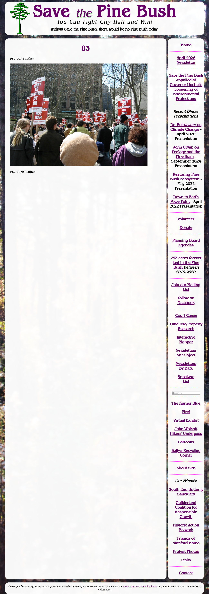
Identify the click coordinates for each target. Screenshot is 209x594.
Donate (186, 227)
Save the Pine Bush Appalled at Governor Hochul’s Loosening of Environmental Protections (186, 87)
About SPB (185, 468)
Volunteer (186, 219)
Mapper (186, 342)
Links (186, 560)
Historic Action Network (186, 527)
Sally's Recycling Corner (185, 453)
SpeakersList (186, 379)
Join (175, 284)
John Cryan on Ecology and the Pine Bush (186, 152)
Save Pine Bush (104, 11)
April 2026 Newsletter (186, 60)
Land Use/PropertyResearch (186, 326)
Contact (186, 573)
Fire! (186, 411)
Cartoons (186, 442)
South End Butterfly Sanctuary (186, 491)
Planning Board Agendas (186, 242)
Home (186, 45)
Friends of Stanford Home (185, 540)
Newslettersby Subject (186, 352)
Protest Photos (186, 551)
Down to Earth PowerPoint (184, 199)
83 (85, 47)
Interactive (186, 337)
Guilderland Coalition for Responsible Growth (186, 509)
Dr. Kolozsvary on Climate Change (185, 127)
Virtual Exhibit (186, 420)
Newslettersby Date (186, 366)
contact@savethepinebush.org (140, 586)
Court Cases (186, 315)
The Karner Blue (185, 403)
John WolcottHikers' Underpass (186, 431)
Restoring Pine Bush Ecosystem (184, 176)
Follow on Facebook (186, 300)
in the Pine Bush (187, 263)
